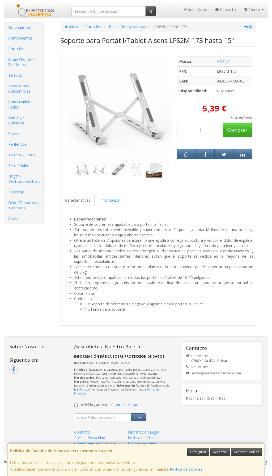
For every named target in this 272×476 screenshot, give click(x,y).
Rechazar (220, 452)
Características (77, 200)
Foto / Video (18, 165)
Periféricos (17, 144)
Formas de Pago (142, 443)
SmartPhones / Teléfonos (21, 62)
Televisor (16, 75)
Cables (14, 133)
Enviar (138, 417)
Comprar (237, 130)
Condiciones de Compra (94, 443)
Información (109, 200)
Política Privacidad (89, 437)
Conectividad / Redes (20, 104)
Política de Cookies (186, 469)
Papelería (16, 191)
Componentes (20, 38)
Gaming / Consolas (16, 120)
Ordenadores (19, 27)
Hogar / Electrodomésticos (24, 179)
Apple (13, 218)
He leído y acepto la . (112, 405)
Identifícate (195, 9)
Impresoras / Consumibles (19, 88)
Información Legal (143, 432)
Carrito (254, 9)
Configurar (198, 452)
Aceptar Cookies (246, 452)
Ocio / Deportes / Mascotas (23, 205)
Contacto (225, 9)
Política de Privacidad (127, 405)
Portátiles (16, 48)
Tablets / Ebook (21, 154)
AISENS (223, 61)
